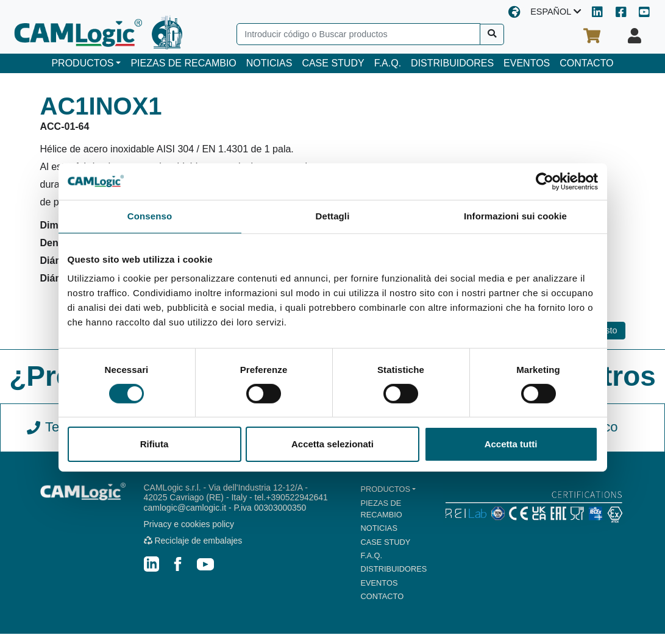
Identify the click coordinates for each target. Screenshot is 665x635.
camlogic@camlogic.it (185, 508)
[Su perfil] (634, 36)
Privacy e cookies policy (189, 524)
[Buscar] (492, 34)
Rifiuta (154, 444)
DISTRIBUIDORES (452, 63)
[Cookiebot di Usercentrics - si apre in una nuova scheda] (544, 181)
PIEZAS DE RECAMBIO (183, 63)
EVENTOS (526, 63)
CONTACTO (586, 63)
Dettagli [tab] (333, 216)
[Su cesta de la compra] (592, 36)
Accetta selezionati (332, 444)
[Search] (358, 34)
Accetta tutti (511, 444)
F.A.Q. (387, 63)
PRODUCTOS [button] (82, 63)
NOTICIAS (269, 63)
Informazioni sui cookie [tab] (515, 216)
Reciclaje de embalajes (193, 540)
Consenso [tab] (149, 216)
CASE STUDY (333, 63)
